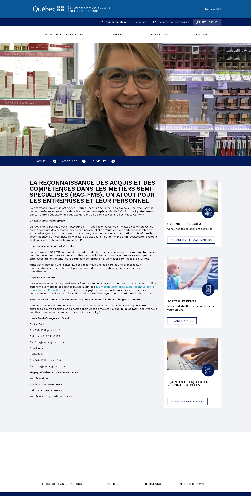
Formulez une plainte (187, 402)
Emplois (201, 34)
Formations (159, 34)
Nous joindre (213, 9)
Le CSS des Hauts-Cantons (63, 34)
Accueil (42, 161)
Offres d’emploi (195, 483)
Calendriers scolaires (188, 224)
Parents (117, 34)
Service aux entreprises (174, 22)
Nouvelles (139, 22)
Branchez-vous (182, 321)
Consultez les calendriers (191, 240)
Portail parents (182, 301)
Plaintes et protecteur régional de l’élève (190, 384)
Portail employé (116, 22)
